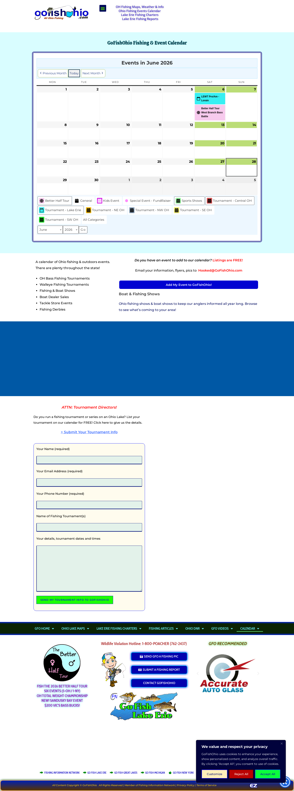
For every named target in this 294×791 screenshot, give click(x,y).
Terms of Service (206, 785)
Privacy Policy (185, 785)
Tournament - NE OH (105, 210)
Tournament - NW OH (149, 210)
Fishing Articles (163, 628)
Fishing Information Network (157, 785)
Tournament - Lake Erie (60, 210)
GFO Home (44, 628)
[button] (102, 8)
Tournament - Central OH (229, 201)
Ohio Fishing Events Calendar (140, 11)
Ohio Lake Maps (75, 628)
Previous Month (53, 73)
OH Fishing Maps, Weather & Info (140, 7)
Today (74, 73)
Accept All (267, 774)
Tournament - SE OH (193, 210)
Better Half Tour (54, 201)
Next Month (93, 73)
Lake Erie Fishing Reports (140, 19)
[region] (241, 761)
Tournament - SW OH (58, 220)
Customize (214, 774)
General (83, 201)
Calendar (249, 628)
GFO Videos (222, 628)
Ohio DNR (194, 628)
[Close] (281, 743)
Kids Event (108, 201)
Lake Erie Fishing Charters (139, 15)
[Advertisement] (217, 15)
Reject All (241, 774)
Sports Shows (189, 201)
